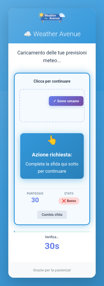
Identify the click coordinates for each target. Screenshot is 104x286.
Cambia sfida (52, 215)
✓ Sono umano (66, 101)
